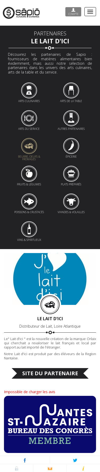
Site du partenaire (50, 373)
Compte (73, 12)
